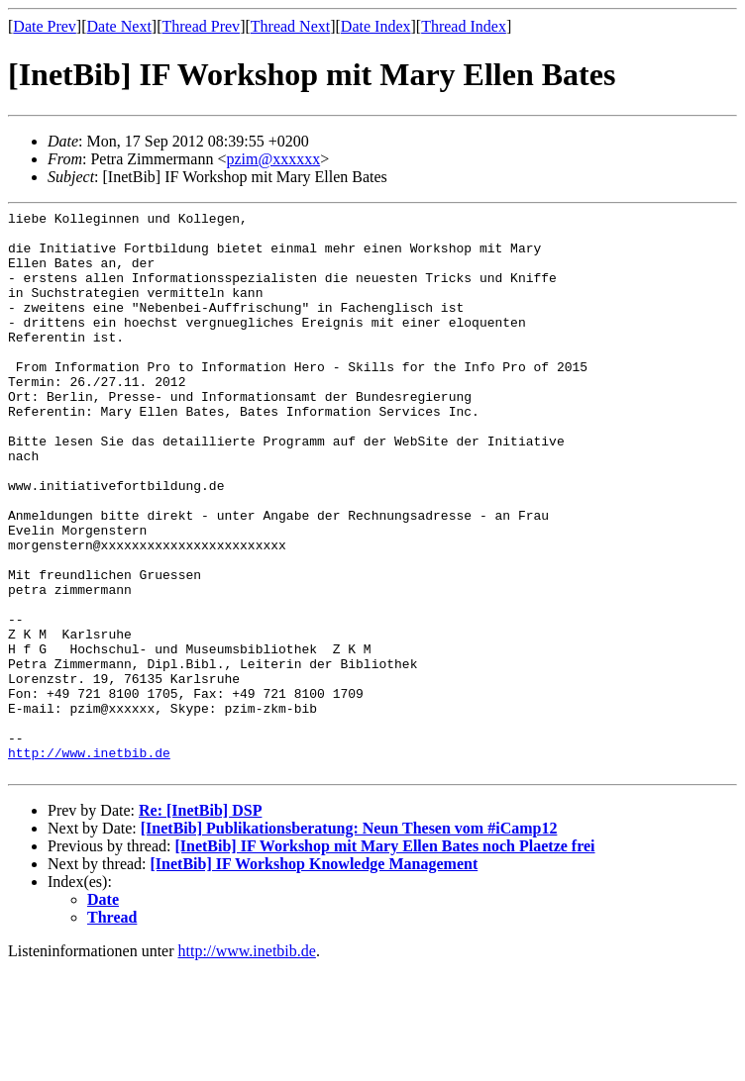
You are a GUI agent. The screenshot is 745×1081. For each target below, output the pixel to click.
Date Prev (44, 26)
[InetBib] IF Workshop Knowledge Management (315, 976)
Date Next (119, 26)
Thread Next (290, 26)
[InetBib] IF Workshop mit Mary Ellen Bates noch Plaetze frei (384, 958)
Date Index (376, 26)
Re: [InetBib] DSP (200, 923)
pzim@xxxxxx (273, 158)
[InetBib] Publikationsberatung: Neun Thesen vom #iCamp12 (349, 941)
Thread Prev (200, 26)
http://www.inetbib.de (89, 862)
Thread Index (463, 26)
